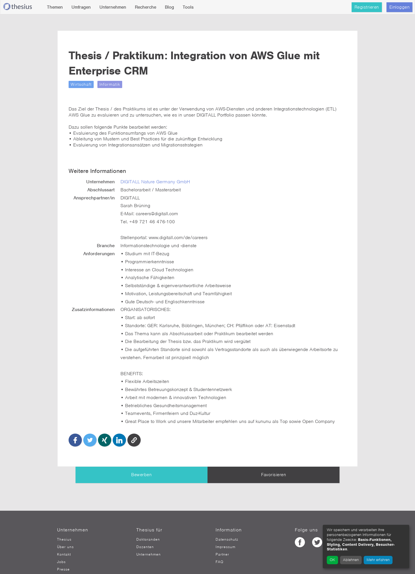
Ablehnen (351, 559)
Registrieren (366, 7)
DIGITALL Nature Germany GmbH (171, 177)
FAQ (219, 545)
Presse (63, 552)
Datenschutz (227, 522)
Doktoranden (148, 522)
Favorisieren (273, 458)
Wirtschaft (99, 84)
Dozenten (145, 530)
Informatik (127, 84)
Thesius (64, 522)
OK (332, 559)
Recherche (145, 7)
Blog (169, 7)
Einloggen (399, 7)
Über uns (65, 530)
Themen (55, 7)
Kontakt (64, 537)
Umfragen (81, 7)
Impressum (225, 530)
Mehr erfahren (378, 559)
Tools (188, 7)
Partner (222, 537)
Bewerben (141, 458)
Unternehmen (112, 7)
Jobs (61, 545)
